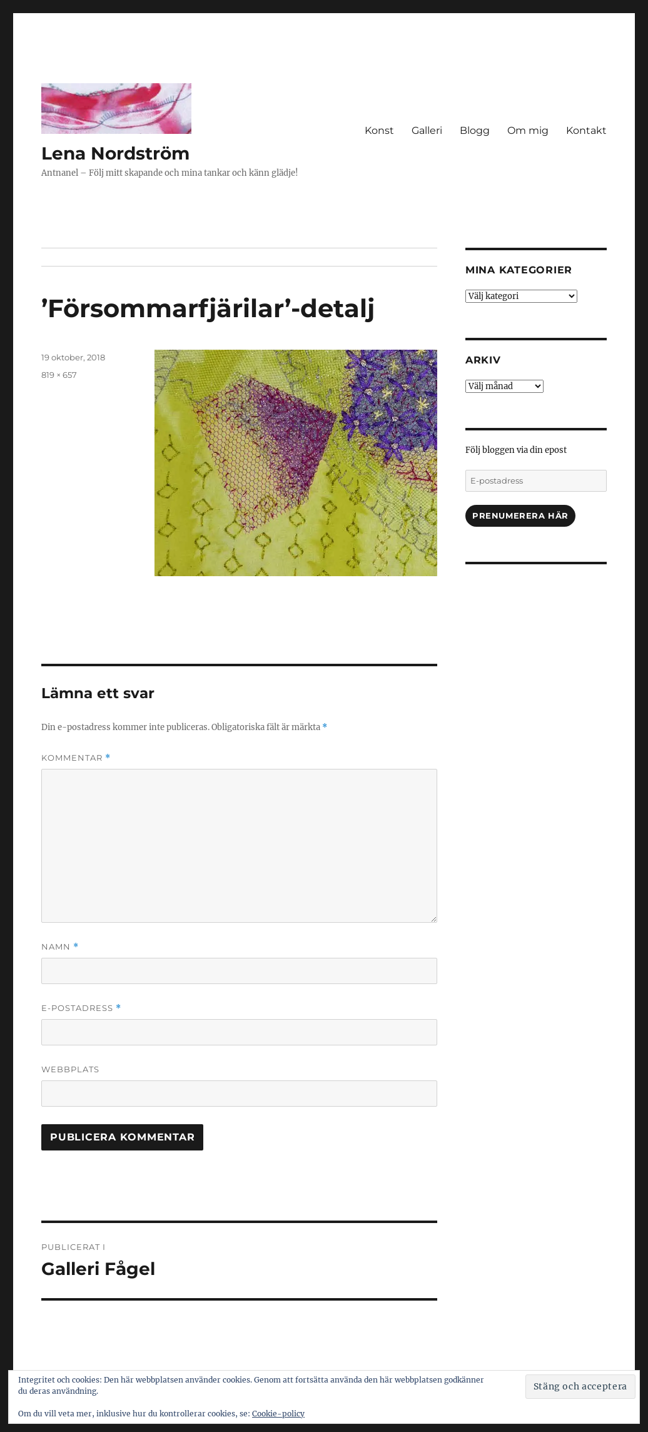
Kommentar (76, 758)
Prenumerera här (520, 515)
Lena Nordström (115, 153)
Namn (60, 947)
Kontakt (586, 130)
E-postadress (81, 1008)
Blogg (475, 130)
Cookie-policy (278, 1413)
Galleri (427, 130)
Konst (379, 130)
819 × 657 (59, 375)
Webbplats (70, 1069)
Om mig (528, 130)
